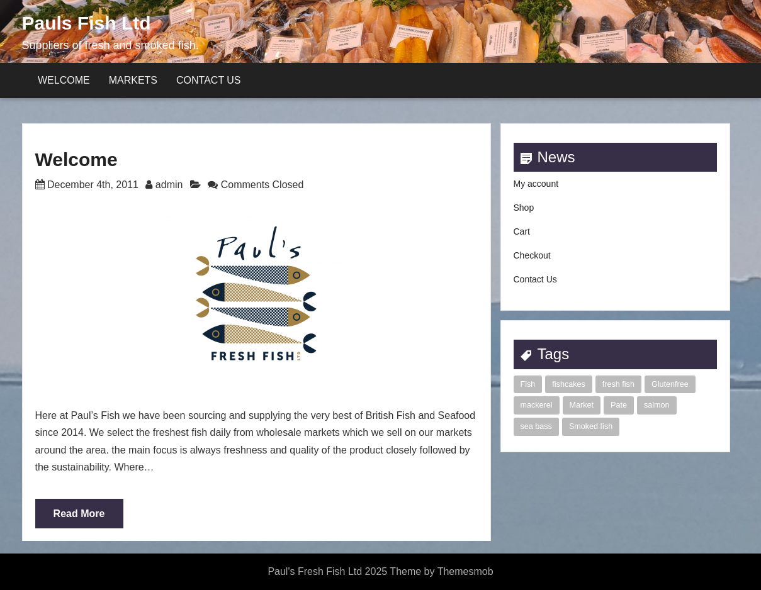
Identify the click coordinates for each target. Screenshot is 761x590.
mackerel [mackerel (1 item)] (537, 405)
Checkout (532, 255)
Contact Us (208, 80)
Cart (522, 231)
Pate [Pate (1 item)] (619, 405)
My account (536, 184)
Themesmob (465, 571)
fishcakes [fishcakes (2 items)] (568, 384)
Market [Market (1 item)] (582, 405)
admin (169, 184)
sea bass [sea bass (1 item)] (536, 426)
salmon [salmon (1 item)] (657, 405)
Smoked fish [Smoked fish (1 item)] (590, 426)
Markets (133, 80)
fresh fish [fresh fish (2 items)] (618, 384)
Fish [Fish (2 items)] (528, 384)
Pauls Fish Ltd (86, 23)
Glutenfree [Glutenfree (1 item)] (670, 384)
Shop (524, 208)
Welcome (64, 80)
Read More (79, 513)
